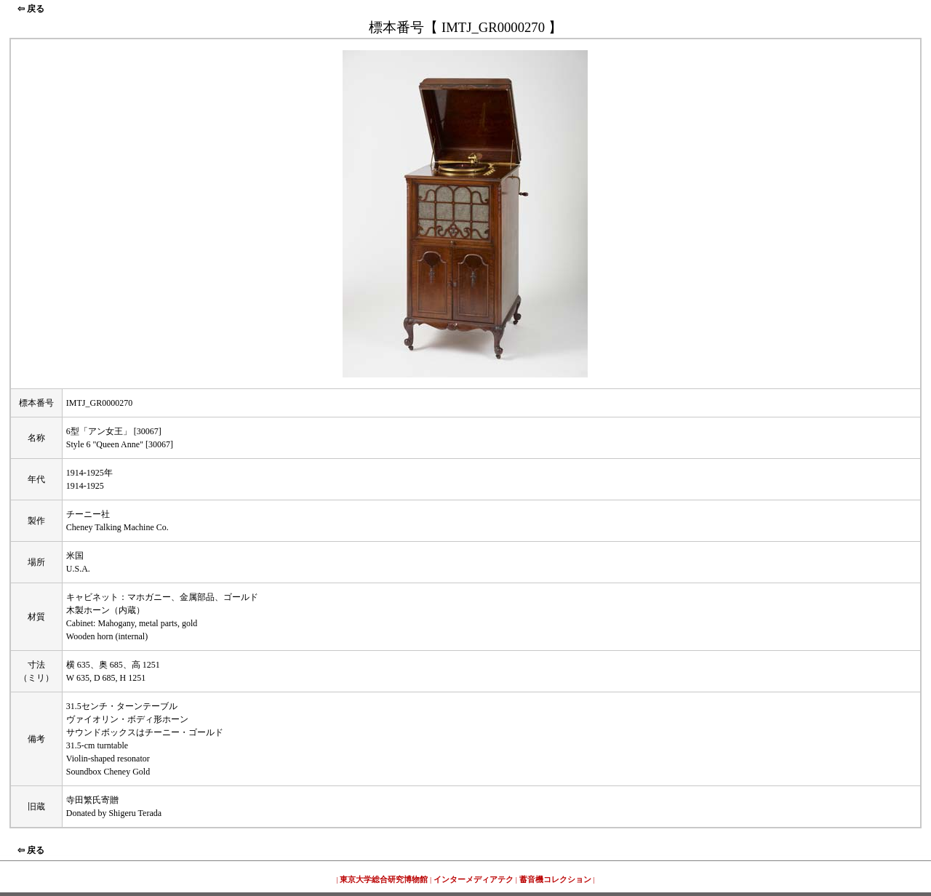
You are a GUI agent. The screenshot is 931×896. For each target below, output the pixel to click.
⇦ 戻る (30, 9)
